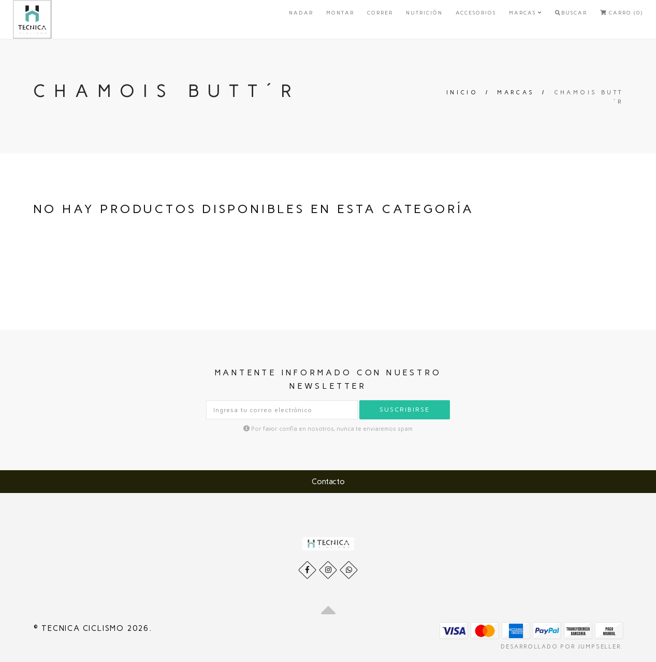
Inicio (462, 92)
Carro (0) (621, 12)
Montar (340, 12)
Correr (380, 12)
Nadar (301, 12)
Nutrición (424, 12)
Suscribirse (405, 409)
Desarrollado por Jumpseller (561, 646)
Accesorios (476, 12)
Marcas (525, 12)
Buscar (571, 12)
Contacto (328, 481)
